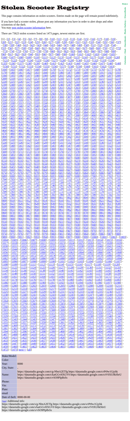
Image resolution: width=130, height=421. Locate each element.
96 (44, 54)
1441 (80, 340)
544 (45, 145)
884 (4, 215)
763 (118, 188)
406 (20, 118)
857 (29, 209)
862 (69, 209)
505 (94, 136)
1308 (52, 310)
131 (87, 60)
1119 (107, 264)
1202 (33, 285)
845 (53, 206)
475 (94, 130)
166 (20, 69)
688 (118, 173)
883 (118, 212)
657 (110, 167)
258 (37, 87)
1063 (71, 252)
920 (53, 221)
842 (29, 206)
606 (61, 157)
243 (37, 84)
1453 (71, 343)
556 (20, 148)
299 (4, 97)
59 (30, 48)
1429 (90, 337)
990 (12, 237)
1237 (118, 291)
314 (4, 100)
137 (20, 63)
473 (77, 130)
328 (118, 100)
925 (94, 221)
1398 (43, 331)
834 (85, 203)
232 (69, 81)
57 (17, 48)
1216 (43, 288)
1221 (90, 288)
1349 (71, 319)
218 (77, 78)
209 (4, 78)
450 (12, 127)
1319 (33, 313)
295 (94, 94)
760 (94, 188)
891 (61, 215)
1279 (24, 304)
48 (73, 45)
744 (85, 185)
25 (37, 42)
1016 (118, 240)
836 (102, 203)
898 (118, 215)
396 (61, 115)
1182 (89, 279)
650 (53, 167)
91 (10, 54)
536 (102, 142)
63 (57, 48)
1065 (90, 252)
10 (52, 39)
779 (4, 194)
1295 (52, 307)
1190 (42, 282)
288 (37, 94)
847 (69, 206)
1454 (80, 343)
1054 (109, 249)
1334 (52, 316)
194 (4, 75)
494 (4, 136)
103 (96, 54)
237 (110, 81)
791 (102, 194)
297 (110, 94)
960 (12, 231)
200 (53, 75)
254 (4, 87)
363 (37, 109)
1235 (99, 291)
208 (118, 75)
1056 (5, 252)
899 (4, 218)
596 (102, 154)
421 (20, 121)
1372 (43, 325)
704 (4, 179)
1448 (24, 343)
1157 (98, 273)
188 (77, 72)
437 (29, 124)
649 (45, 167)
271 (20, 90)
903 (37, 218)
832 (69, 203)
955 (94, 227)
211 (20, 78)
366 (61, 109)
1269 (52, 301)
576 (61, 151)
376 (20, 112)
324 (85, 100)
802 (69, 197)
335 (53, 103)
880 (94, 212)
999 (85, 237)
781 (20, 194)
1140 (61, 270)
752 (29, 188)
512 (29, 139)
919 (45, 221)
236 (102, 81)
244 (45, 84)
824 (4, 203)
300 (12, 97)
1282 (52, 304)
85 (86, 51)
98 (57, 54)
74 (12, 51)
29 (64, 42)
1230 (52, 291)
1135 (14, 270)
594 (85, 154)
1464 (52, 346)
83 (73, 51)
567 (110, 148)
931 (20, 224)
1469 (99, 346)
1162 (23, 276)
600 (12, 157)
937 (69, 224)
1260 (90, 298)
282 (110, 90)
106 (4, 57)
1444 (109, 340)
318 (37, 100)
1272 (80, 301)
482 (29, 133)
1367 (118, 322)
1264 (5, 301)
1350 (80, 319)
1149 (23, 273)
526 (20, 142)
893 (77, 215)
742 (69, 185)
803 (77, 197)
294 (85, 94)
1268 (43, 301)
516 (61, 139)
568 (118, 148)
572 (29, 151)
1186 (4, 282)
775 (94, 191)
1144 (98, 270)
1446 (5, 343)
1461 (24, 346)
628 (118, 161)
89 (113, 51)
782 (29, 194)
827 (29, 203)
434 (4, 124)
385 (94, 112)
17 (99, 39)
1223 (109, 288)
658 (118, 167)
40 (18, 45)
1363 (80, 322)
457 (69, 127)
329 (4, 103)
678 (37, 173)
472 (69, 130)
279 (85, 90)
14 (79, 39)
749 (4, 188)
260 (53, 87)
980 (53, 234)
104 (104, 54)
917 (29, 221)
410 (53, 118)
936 (61, 224)
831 (61, 203)
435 (12, 124)
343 (118, 103)
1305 (24, 310)
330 (12, 103)
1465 (61, 346)
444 (85, 124)
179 (4, 72)
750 (12, 188)
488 (77, 133)
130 (79, 60)
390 (12, 115)
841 (20, 206)
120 (117, 57)
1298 (80, 307)
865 (94, 209)
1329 (5, 316)
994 (45, 237)
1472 (5, 349)
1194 (79, 282)
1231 (61, 291)
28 (57, 42)
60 (37, 48)
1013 (90, 240)
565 (94, 148)
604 (45, 157)
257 (29, 87)
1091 (90, 258)
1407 (5, 334)
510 (12, 139)
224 (4, 81)
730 (94, 182)
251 (102, 84)
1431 (109, 337)
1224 (118, 288)
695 (53, 176)
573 (37, 151)
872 (29, 212)
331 (20, 103)
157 (63, 66)
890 (53, 215)
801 (61, 197)
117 (93, 57)
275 (53, 90)
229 (45, 81)
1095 (5, 261)
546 (61, 145)
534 (85, 142)
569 (4, 151)
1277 (5, 304)
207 (110, 75)
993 (37, 237)
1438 (52, 340)
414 (85, 118)
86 (93, 51)
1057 (14, 252)
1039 (90, 246)
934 (45, 224)
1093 (109, 258)
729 (85, 182)
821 (102, 200)
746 (102, 185)
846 (61, 206)
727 (69, 182)
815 (53, 200)
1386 (52, 328)
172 (69, 69)
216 (61, 78)
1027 (99, 243)
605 (53, 157)
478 (118, 130)
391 (20, 115)
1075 (61, 255)
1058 (24, 252)
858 (37, 209)
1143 (89, 270)
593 (77, 154)
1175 (23, 279)
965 (53, 231)
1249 (109, 294)
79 (46, 51)
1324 (80, 313)
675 (12, 173)
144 (77, 63)
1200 (14, 285)
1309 (61, 310)
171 (61, 69)
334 (45, 103)
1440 (71, 340)
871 (20, 212)
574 (45, 151)
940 (94, 224)
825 (12, 203)
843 (37, 206)
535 (94, 142)
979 (45, 234)
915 (12, 221)
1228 (33, 291)
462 (110, 127)
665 (53, 170)
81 (59, 51)
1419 (118, 334)
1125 (42, 267)
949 (45, 227)
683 (77, 173)
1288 (109, 304)
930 (12, 224)
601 (20, 157)
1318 (24, 313)
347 (29, 106)
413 (77, 118)
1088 (61, 258)
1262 (109, 298)
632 (29, 164)
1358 (33, 322)
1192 (61, 282)
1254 (33, 298)
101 (80, 54)
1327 (109, 313)
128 (63, 60)
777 (110, 191)
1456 (99, 343)
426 (61, 121)
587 (29, 154)
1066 (99, 252)
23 (24, 42)
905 (53, 218)
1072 (33, 255)
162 (103, 66)
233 (77, 81)
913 (118, 218)
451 (20, 127)
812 (29, 200)
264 (85, 87)
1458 (118, 343)
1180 (70, 279)
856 (20, 209)
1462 (33, 346)
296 (102, 94)
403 (118, 115)
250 (94, 84)
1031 (14, 246)
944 (4, 227)
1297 (71, 307)
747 (110, 185)
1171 (108, 276)
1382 (14, 328)
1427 (71, 337)
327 (110, 100)
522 (110, 139)
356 (102, 106)
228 (37, 81)
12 (65, 39)
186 (61, 72)
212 (29, 78)
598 (118, 154)
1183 (98, 279)
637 (69, 164)
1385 (43, 328)
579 (85, 151)
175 (94, 69)
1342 (5, 319)
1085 (33, 258)
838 (118, 203)
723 (37, 182)
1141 (70, 270)
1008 (43, 240)
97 (51, 54)
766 (20, 191)
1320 (43, 313)
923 (77, 221)
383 (77, 112)
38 (5, 45)
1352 (99, 319)
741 (61, 185)
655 (94, 167)
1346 (43, 319)
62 (51, 48)
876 (61, 212)
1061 (52, 252)
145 (85, 63)
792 (110, 194)
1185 (117, 279)
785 (53, 194)
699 (85, 176)
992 (29, 237)
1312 (90, 310)
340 (94, 103)
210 (12, 78)
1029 (118, 243)
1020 (33, 243)
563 (77, 148)
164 (4, 69)
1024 (71, 243)
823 (118, 200)
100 (72, 54)
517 (69, 139)
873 (37, 212)
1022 (52, 243)
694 (45, 176)
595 (94, 154)
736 (20, 185)
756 (61, 188)
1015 (109, 240)
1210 (109, 285)
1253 (24, 298)
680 (53, 173)
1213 (14, 288)
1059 (33, 252)
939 (85, 224)
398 (77, 115)
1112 (42, 264)
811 (20, 200)
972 (110, 231)
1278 (14, 304)
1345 (33, 319)
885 (12, 215)
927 (110, 221)
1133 (117, 267)
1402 (80, 331)
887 (29, 215)
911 (102, 218)
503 (77, 136)
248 (77, 84)
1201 (24, 285)
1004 (5, 240)
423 (37, 121)
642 (110, 164)
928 (118, 221)
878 (77, 212)
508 (118, 136)
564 (85, 148)
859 (45, 209)
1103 (80, 261)
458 (77, 127)
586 (20, 154)
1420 (5, 337)
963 (37, 231)
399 (85, 115)
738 (37, 185)
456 (61, 127)
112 (53, 57)
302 (29, 97)
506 (102, 136)
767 (29, 191)
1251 (5, 298)
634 (45, 164)
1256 (52, 298)
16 (93, 39)
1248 (99, 294)
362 (29, 109)
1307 (43, 310)
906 (61, 218)
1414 (71, 334)
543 (37, 145)
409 (45, 118)
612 (110, 157)
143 (69, 63)
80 (52, 51)
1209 (99, 285)
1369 (14, 325)
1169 (89, 276)
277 (69, 90)
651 (61, 167)
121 (6, 60)
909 (85, 218)
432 (110, 121)
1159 (117, 273)
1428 (80, 337)
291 (61, 94)
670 (94, 170)
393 (37, 115)
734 (4, 185)
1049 (61, 249)
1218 (61, 288)
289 (45, 94)
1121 (4, 267)
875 (53, 212)
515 (53, 139)
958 (118, 227)
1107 (118, 261)
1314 (109, 310)
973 (118, 231)
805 (94, 197)
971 (102, 231)
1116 (79, 264)
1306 (33, 310)
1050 (71, 249)
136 (12, 63)
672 (110, 170)
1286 (90, 304)
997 (69, 237)
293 (77, 94)
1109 (14, 264)
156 (55, 66)
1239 (14, 294)
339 (85, 103)
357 (110, 106)
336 (61, 103)
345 (12, 106)
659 (4, 170)
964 (45, 231)
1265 (14, 301)
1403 (90, 331)
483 (37, 133)
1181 (79, 279)
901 (20, 218)
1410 (33, 334)
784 (45, 194)
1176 (33, 279)
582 (110, 151)
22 (17, 42)
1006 (24, 240)
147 (102, 63)
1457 (109, 343)
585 (12, 154)
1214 (24, 288)
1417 (99, 334)
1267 (33, 301)
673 (118, 170)
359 (4, 109)
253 (118, 84)
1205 (61, 285)
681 (61, 173)
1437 (43, 340)
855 (12, 209)
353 (77, 106)
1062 (61, 252)
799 (45, 197)
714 (85, 179)
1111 (32, 264)
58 (24, 48)
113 (61, 57)
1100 (52, 261)
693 (37, 176)
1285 (80, 304)
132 (95, 60)
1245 (71, 294)
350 (53, 106)
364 (45, 109)
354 (85, 106)
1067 (109, 252)
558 (37, 148)
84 (79, 51)
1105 (99, 261)
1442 (90, 340)
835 (94, 203)
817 (69, 200)
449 (4, 127)
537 (110, 142)
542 (29, 145)
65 (71, 48)
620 (53, 161)
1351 (90, 319)
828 (37, 203)
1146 (117, 270)
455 (53, 127)
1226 (14, 291)
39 (12, 45)
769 (45, 191)
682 (69, 173)
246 (61, 84)
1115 (70, 264)
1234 (90, 291)
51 (93, 45)
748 (118, 185)
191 (102, 72)
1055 (118, 249)
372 (110, 109)
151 (14, 66)
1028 (109, 243)
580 (94, 151)
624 (85, 161)
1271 (71, 301)
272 (29, 90)
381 (61, 112)
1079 (99, 255)
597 (110, 154)
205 (94, 75)
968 (77, 231)
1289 (118, 304)
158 (71, 66)
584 (4, 154)
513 (37, 139)
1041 (109, 246)
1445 (118, 340)
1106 (108, 261)
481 (20, 133)
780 (12, 194)
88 (106, 51)
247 (69, 84)
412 (69, 118)
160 (87, 66)
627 (110, 161)
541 (20, 145)
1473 (14, 349)
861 (61, 209)
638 (77, 164)
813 (37, 200)
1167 (70, 276)
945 (12, 227)
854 (4, 209)
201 (61, 75)
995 (53, 237)
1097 (24, 261)
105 (113, 54)
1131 (98, 267)
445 (94, 124)
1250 (118, 294)
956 (102, 227)
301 (20, 97)
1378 (99, 325)
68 (91, 48)
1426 (61, 337)
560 (53, 148)
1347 (52, 319)
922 (69, 221)
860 (53, 209)
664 (45, 170)
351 (61, 106)
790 (94, 194)
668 (77, 170)
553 (118, 145)
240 (12, 84)
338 (77, 103)
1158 (108, 273)
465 (12, 130)
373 (118, 109)
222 (110, 78)
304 (45, 97)
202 (69, 75)
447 (110, 124)
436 (20, 124)
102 (88, 54)
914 (4, 221)
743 (77, 185)
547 (69, 145)
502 (69, 136)
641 (102, 164)
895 (94, 215)
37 (118, 42)
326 (102, 100)
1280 (33, 304)
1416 (90, 334)
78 (39, 51)
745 (94, 185)
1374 (61, 325)
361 (20, 109)
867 (110, 209)
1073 (43, 255)
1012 (80, 240)
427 (69, 121)
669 (85, 170)
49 (79, 45)
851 (102, 206)
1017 (5, 243)
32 (84, 42)
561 (61, 148)
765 (12, 191)
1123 (23, 267)
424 (45, 121)
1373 (52, 325)
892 (69, 215)
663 (37, 170)
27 (51, 42)
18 (106, 39)
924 (85, 221)
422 (29, 121)
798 (37, 197)
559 (45, 148)
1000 (94, 237)
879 (85, 212)
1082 (5, 258)
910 (94, 218)
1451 (52, 343)
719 (4, 182)
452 (29, 127)
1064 (80, 252)
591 (61, 154)
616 (20, 161)
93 (24, 54)
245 (53, 84)
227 (29, 81)
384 (85, 112)
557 (29, 148)
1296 (61, 307)
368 (77, 109)
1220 (80, 288)
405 (12, 118)
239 (4, 84)
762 (110, 188)
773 (77, 191)
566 (102, 148)
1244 (61, 294)
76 (25, 51)
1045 (24, 249)
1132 (108, 267)
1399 (52, 331)
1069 (5, 255)
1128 (70, 267)
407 (29, 118)
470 (53, 130)
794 (4, 197)
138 (29, 63)
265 (94, 87)
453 (37, 127)
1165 (51, 276)
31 (78, 42)
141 (53, 63)
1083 (14, 258)
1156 (89, 273)
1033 (33, 246)
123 (22, 60)
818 (77, 200)
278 (77, 90)
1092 (99, 258)
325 (94, 100)
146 (94, 63)
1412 (52, 334)
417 (110, 118)
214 (45, 78)
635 (53, 164)
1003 (122, 237)
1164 (42, 276)
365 (53, 109)
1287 (99, 304)
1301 (109, 307)
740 (53, 185)
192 (110, 72)
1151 (42, 273)
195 (12, 75)
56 (10, 48)
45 (52, 45)
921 (61, 221)
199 (45, 75)
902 (29, 218)
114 (69, 57)
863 (77, 209)
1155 (79, 273)
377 (29, 112)
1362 (71, 322)
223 (118, 78)
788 (77, 194)
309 (85, 97)
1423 (33, 337)
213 (37, 78)
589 (45, 154)
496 (20, 136)
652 (69, 167)
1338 (90, 316)
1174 (14, 279)
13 (72, 39)
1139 (51, 270)
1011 (71, 240)
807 (110, 197)
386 (102, 112)
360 (12, 109)
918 (37, 221)
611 (102, 157)
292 (69, 94)
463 (118, 127)
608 (77, 157)
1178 (51, 279)
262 (69, 87)
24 (30, 42)
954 (85, 227)
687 (110, 173)
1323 (71, 313)
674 (4, 173)
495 (12, 136)
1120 (116, 264)
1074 (52, 255)
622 (69, 161)
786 (61, 194)
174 (85, 69)
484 (45, 133)
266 (102, 87)
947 (29, 227)
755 (53, 188)
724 (45, 182)
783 (37, 194)
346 (20, 106)
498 (37, 136)
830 (53, 203)
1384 (33, 328)
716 (102, 179)
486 (61, 133)
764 (4, 191)
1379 (109, 325)
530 (53, 142)
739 (45, 185)
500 (53, 136)
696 (61, 176)
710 (53, 179)
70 (105, 48)
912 (110, 218)
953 (77, 227)
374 (4, 112)
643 (118, 164)
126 (47, 60)
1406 (118, 331)
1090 (80, 258)
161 (95, 66)
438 (37, 124)
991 (20, 237)
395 (53, 115)
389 (4, 115)
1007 (33, 240)
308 (77, 97)
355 (94, 106)
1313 (99, 310)
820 (94, 200)
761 (102, 188)
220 (94, 78)
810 (12, 200)
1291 (14, 307)
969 (85, 231)
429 (85, 121)
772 (69, 191)
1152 (51, 273)
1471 (118, 346)
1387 (61, 328)
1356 (14, 322)
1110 (23, 264)
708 (37, 179)
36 (112, 42)
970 (94, 231)
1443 (99, 340)
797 (29, 197)
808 (118, 197)
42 (32, 45)
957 (110, 227)
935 (53, 224)
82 (66, 51)
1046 (33, 249)
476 (102, 130)
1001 (103, 237)
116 (85, 57)
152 (22, 66)
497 (29, 136)
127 (55, 60)
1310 (71, 310)
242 (29, 84)
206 (102, 75)
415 (94, 118)
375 (12, 112)
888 (37, 215)
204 (85, 75)
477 (110, 130)
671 (102, 170)
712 (69, 179)
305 (53, 97)
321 (61, 100)
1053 (99, 249)
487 (69, 133)
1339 (99, 316)
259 (45, 87)
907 (69, 218)
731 (102, 182)
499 (45, 136)
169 (45, 69)
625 (94, 161)
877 (69, 212)
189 (85, 72)
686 (102, 173)
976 (20, 234)
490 (94, 133)
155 (47, 66)
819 (85, 200)
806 (102, 197)
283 (118, 90)
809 (4, 200)
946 (20, 227)
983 (77, 234)
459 (85, 127)
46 (59, 45)
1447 (14, 343)
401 (102, 115)
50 (86, 45)
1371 (33, 325)
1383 (24, 328)
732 (110, 182)
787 (69, 194)
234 (85, 81)
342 (110, 103)
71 (112, 48)
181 (20, 72)
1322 (61, 313)
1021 (43, 243)
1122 (14, 267)
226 (20, 81)
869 (4, 212)
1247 (90, 294)
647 (29, 167)
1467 (80, 346)
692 (29, 176)
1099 (43, 261)
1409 (24, 334)
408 (37, 118)
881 (102, 212)
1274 (99, 301)
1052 (90, 249)
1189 (33, 282)
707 (29, 179)
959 (4, 231)
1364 (90, 322)
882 (110, 212)
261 (61, 87)
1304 (14, 310)
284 (4, 94)
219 (85, 78)
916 (20, 221)
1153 (61, 273)
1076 (71, 255)
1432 (118, 337)
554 (4, 148)
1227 (24, 291)
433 (118, 121)
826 (20, 203)
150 (6, 66)
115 (77, 57)
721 (20, 182)
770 (53, 191)
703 (118, 176)
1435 (24, 340)
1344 (24, 319)
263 (77, 87)
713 (77, 179)
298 (118, 94)
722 (29, 182)
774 (85, 191)
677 (29, 173)
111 (45, 57)
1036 (61, 246)
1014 (99, 240)
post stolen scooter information (29, 27)
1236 (109, 291)
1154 (70, 273)
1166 (61, 276)
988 (118, 234)
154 (38, 66)
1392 (109, 328)
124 (30, 60)
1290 (5, 307)
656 (102, 167)
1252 (14, 298)
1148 (14, 273)
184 (45, 72)
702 (110, 176)
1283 (61, 304)
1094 (118, 258)
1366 (109, 322)
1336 (71, 316)
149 (118, 63)
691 (20, 176)
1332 (33, 316)
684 (85, 173)
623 (77, 161)
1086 (43, 258)
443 (77, 124)
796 (20, 197)
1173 (4, 279)
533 (77, 142)
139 (37, 63)
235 (94, 81)
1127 (61, 267)
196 (20, 75)
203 (77, 75)
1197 (108, 282)
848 (77, 206)
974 (4, 234)
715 (94, 179)
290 (53, 94)
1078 (90, 255)
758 (77, 188)
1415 (80, 334)
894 (85, 215)
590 (53, 154)
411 (61, 118)
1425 (52, 337)
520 (94, 139)
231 (61, 81)
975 (12, 234)
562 (69, 148)
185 (53, 72)
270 (12, 90)
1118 (97, 264)
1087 (52, 258)
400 (94, 115)
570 (12, 151)
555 (12, 148)
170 (53, 69)
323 (77, 100)
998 (77, 237)
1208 (90, 285)
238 (118, 81)
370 (94, 109)
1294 (43, 307)
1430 (99, 337)
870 (12, 212)
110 (37, 57)
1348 (61, 319)
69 (98, 48)
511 (20, 139)
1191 (51, 282)
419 (4, 121)
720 (12, 182)
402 (110, 115)
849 (85, 206)
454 (45, 127)
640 (94, 164)
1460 (14, 346)
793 (118, 194)
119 (109, 57)
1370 (24, 325)
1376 (80, 325)
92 (17, 54)
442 (69, 124)
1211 (118, 285)
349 (45, 106)
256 (20, 87)
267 (110, 87)
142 (61, 63)
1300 (99, 307)
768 (37, 191)
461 (102, 127)
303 (37, 97)
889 (45, 215)
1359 (43, 322)
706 (20, 179)
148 (110, 63)
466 (20, 130)
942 (110, 224)
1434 (14, 340)
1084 (24, 258)
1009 (52, 240)
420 (12, 121)
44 (46, 45)
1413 (61, 334)
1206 (71, 285)
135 (4, 63)
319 (45, 100)
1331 (24, 316)
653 (77, 167)
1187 (14, 282)
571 (20, 151)
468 (37, 130)
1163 (33, 276)
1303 (5, 310)
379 (45, 112)
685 (94, 173)
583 (118, 151)
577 (69, 151)
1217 (52, 288)
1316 (5, 313)
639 (85, 164)
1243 (52, 294)
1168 (79, 276)
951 (61, 227)
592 (69, 154)
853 (118, 206)
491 (102, 133)
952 (69, 227)
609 (85, 157)
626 (102, 161)
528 (37, 142)
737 (29, 185)
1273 (90, 301)
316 (20, 100)
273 (37, 90)
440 (53, 124)
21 (10, 42)
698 (77, 176)
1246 (80, 294)
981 (61, 234)
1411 (42, 334)
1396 (24, 331)
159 (79, 66)
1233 (80, 291)
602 (29, 157)
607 (69, 157)
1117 (88, 264)
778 (118, 191)
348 (37, 106)
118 (101, 57)
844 (45, 206)
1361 (61, 322)
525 (12, 142)
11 (59, 39)
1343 (14, 319)
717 (110, 179)
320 (53, 100)
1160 (4, 276)
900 (12, 218)
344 (4, 106)
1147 (4, 273)
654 (85, 167)
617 (29, 161)
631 (20, 164)
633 (37, 164)
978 (37, 234)
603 (37, 157)
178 (118, 69)
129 (71, 60)
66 (78, 48)
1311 (80, 310)
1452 (61, 343)
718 (118, 179)
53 (106, 45)
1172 (117, 276)
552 (110, 145)
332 (29, 103)
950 (53, 227)
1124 (33, 267)
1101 (61, 261)
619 (45, 161)
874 (45, 212)
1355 (5, 322)
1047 (43, 249)
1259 (80, 298)
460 (94, 127)
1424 (43, 337)
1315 (118, 310)
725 (53, 182)
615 (12, 161)
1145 (108, 270)
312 (110, 97)
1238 (5, 294)
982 (69, 234)
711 (61, 179)
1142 (79, 270)
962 (29, 231)
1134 (4, 270)
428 (77, 121)
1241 (33, 294)
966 (61, 231)
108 (20, 57)
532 (69, 142)
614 (4, 161)
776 (102, 191)
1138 (42, 270)
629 (4, 164)
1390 (90, 328)
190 (94, 72)
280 (94, 90)
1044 (14, 249)
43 (39, 45)
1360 (52, 322)
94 (30, 54)
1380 (118, 325)
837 (110, 203)
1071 (24, 255)
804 (85, 197)
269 (4, 90)
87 (100, 51)
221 (102, 78)
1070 (14, 255)
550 (94, 145)
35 (105, 42)
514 (45, 139)
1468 (90, 346)
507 (110, 136)
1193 (70, 282)
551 (102, 145)
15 (86, 39)
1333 (43, 316)
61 (44, 48)
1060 (43, 252)
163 (111, 66)
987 (110, 234)
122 (14, 60)
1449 (33, 343)
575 (53, 151)
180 (12, 72)
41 (25, 45)
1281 (43, 304)
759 (85, 188)
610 (94, 157)
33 (91, 42)
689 (4, 176)
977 (29, 234)
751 (20, 188)
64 (64, 48)
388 (118, 112)
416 (102, 118)
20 (3, 42)
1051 (80, 249)
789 (85, 194)
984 (85, 234)
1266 (24, 301)
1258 (71, 298)
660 (12, 170)
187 (69, 72)
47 (66, 45)
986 (102, 234)
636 (61, 164)
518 (77, 139)
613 (118, 157)
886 (20, 215)
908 (77, 218)
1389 (80, 328)
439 (45, 124)
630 (12, 164)
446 (102, 124)
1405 (109, 331)
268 (118, 87)
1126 (51, 267)
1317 (14, 313)
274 (45, 90)
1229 (43, 291)
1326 (99, 313)
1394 (5, 331)
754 (45, 188)
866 (102, 209)
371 (102, 109)
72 (118, 48)
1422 (24, 337)
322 (69, 100)
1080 (109, 255)
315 (12, 100)
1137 (33, 270)
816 (61, 200)
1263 (118, 298)
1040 (99, 246)
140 (45, 63)
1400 (61, 331)
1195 (89, 282)
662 (29, 170)
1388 (71, 328)
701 (102, 176)
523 (118, 139)
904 (45, 218)
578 (77, 151)
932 (29, 224)
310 (94, 97)
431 (102, 121)
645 (12, 167)
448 (118, 124)
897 (110, 215)
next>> (23, 349)
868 (118, 209)
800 (53, 197)
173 (77, 69)
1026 (90, 243)
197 (29, 75)
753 (37, 188)
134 (111, 60)
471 (61, 130)
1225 (5, 291)
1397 (33, 331)
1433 (5, 340)
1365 (99, 322)
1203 (43, 285)
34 (98, 42)
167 (29, 69)
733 (118, 182)
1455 (90, 343)
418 (118, 118)
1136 (23, 270)
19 (113, 39)
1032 (24, 246)
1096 (14, 261)
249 (85, 84)
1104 (89, 261)
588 (37, 154)
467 (29, 130)
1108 (4, 264)
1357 (24, 322)
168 (37, 69)
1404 (99, 331)
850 (94, 206)
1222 (99, 288)
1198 (117, 282)
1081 (118, 255)
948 (37, 227)
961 (20, 231)
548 (77, 145)
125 (38, 60)
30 (71, 42)
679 (45, 173)
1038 (80, 246)
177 (110, 69)
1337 (80, 316)
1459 (5, 346)
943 (118, 224)
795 (12, 197)
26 (44, 42)
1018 (14, 243)
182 (29, 72)
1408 (14, 334)
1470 (109, 346)
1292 (24, 307)
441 (61, 124)
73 (5, 51)
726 (61, 182)
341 (102, 103)
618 (37, 161)
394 (45, 115)
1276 (118, 301)
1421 (14, 337)
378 (37, 112)
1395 (14, 331)
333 (37, 103)
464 (4, 130)
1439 (61, 340)
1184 (108, 279)
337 (69, 103)
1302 (118, 307)
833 (77, 203)
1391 (99, 328)
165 (12, 69)
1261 (99, 298)
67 (84, 48)
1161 (14, 276)
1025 (80, 243)
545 (53, 145)
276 (61, 90)
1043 (5, 249)
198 (37, 75)
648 (37, 167)
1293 (33, 307)
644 (4, 167)
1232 (71, 291)
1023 (61, 243)
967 (69, 231)
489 (85, 133)
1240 (24, 294)
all (29, 349)
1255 (43, 298)
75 (18, 51)
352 (69, 106)
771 (61, 191)
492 (110, 133)
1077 (80, 255)
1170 (98, 276)
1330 (14, 316)
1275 (109, 301)
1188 (23, 282)
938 (77, 224)
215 (53, 78)
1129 (79, 267)
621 (61, 161)
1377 (90, 325)
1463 (43, 346)
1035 (52, 246)
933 (37, 224)
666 (61, 170)
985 (94, 234)
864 (85, 209)
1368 (5, 325)
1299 (90, 307)
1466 (71, 346)
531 (61, 142)
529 (45, 142)
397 (69, 115)
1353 (109, 319)
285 (12, 94)
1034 (43, 246)
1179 (61, 279)
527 (29, 142)
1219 (71, 288)
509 (4, 139)
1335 (61, 316)
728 (77, 182)
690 (12, 176)
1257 (61, 298)
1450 (43, 343)
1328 (118, 313)
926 (102, 221)
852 (110, 206)
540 (12, 145)
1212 (5, 288)
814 (45, 200)
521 (102, 139)
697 (69, 176)
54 (113, 45)
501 (61, 136)
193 (118, 72)
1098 (33, 261)
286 (20, 94)
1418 (109, 334)
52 (100, 45)
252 (110, 84)
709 (45, 179)
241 (20, 84)
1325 (90, 313)
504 (85, 136)
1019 (24, 243)
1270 (61, 301)
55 (3, 48)
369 (85, 109)
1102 (71, 261)
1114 (60, 264)
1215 (33, 288)
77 (32, 51)
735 (12, 185)
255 (12, 87)
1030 (5, 246)
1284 (71, 304)
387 (110, 112)
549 (85, 145)
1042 (118, 246)
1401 (71, 331)
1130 (89, 267)
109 (29, 57)
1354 (118, 319)
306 (61, 97)
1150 (33, 273)
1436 (33, 340)
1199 (4, 285)
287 (29, 94)
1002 (113, 237)
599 (4, 157)
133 (103, 60)
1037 (71, 246)
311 (102, 97)
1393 (118, 328)
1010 (61, 240)
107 (12, 57)
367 (69, 109)
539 (4, 145)
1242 (43, 294)
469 (45, 130)
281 (102, 90)
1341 (118, 316)
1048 (52, 249)
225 (12, 81)
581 (102, 151)
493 (118, 133)
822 (110, 200)
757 (69, 188)
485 (53, 133)
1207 (80, 285)
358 (118, 106)
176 (102, 69)
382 (69, 112)
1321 (52, 313)
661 (20, 170)
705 (12, 179)
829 (45, 203)
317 (29, 100)
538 (118, 142)
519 (85, 139)
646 (20, 167)
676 (20, 173)
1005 (14, 240)
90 (3, 54)
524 (4, 142)
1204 (52, 285)
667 (69, 170)
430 (94, 121)
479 (4, 133)
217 (69, 78)
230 (53, 81)
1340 (109, 316)
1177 (42, 279)
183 (37, 72)
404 (4, 118)
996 (61, 237)
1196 (98, 282)
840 (12, 206)
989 (4, 237)
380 (53, 112)
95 (37, 54)
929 (4, 224)
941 (102, 224)
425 (53, 121)
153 (30, 66)
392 (29, 115)
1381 (5, 328)
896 (102, 215)
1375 (71, 325)
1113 (51, 264)
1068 (118, 252)
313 (118, 97)
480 (12, 133)
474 (85, 130)
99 (64, 54)
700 (94, 176)
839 (4, 206)
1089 (71, 258)
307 (69, 97)
